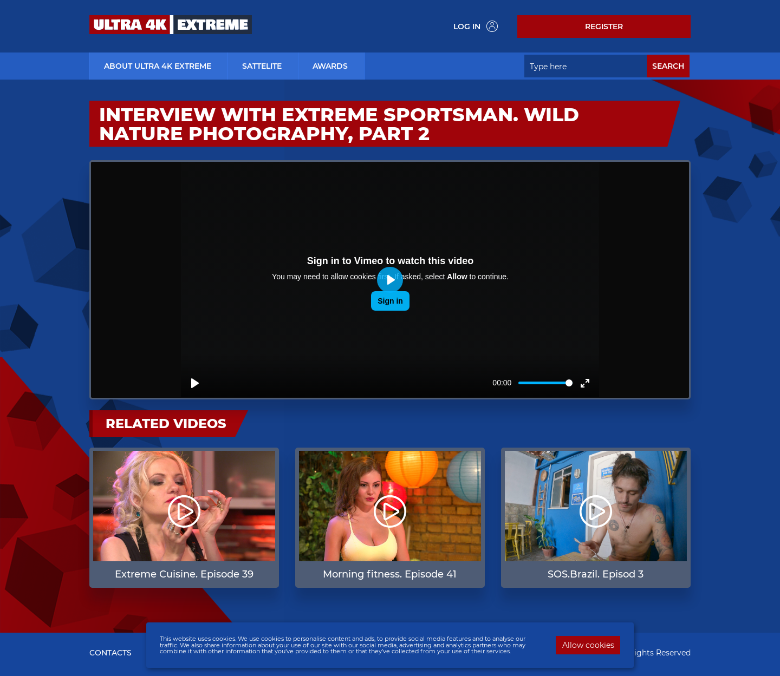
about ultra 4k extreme (157, 66)
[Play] (195, 383)
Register (604, 26)
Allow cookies (588, 645)
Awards (330, 66)
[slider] (545, 383)
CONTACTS (110, 653)
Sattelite (262, 66)
